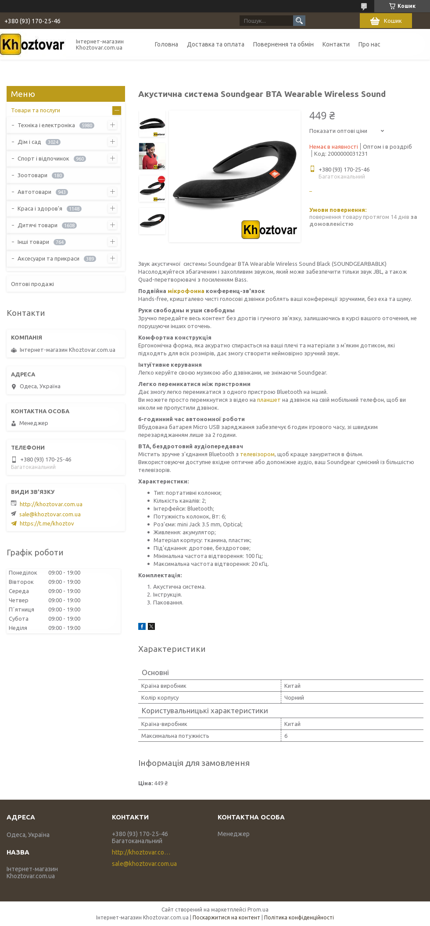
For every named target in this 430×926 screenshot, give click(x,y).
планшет (269, 400)
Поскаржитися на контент (226, 917)
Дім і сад (29, 142)
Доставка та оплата (215, 44)
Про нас (369, 44)
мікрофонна (186, 291)
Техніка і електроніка (46, 125)
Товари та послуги (35, 110)
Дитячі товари (37, 225)
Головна (166, 44)
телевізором (257, 454)
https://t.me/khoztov (47, 523)
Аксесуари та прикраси (48, 258)
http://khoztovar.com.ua (51, 504)
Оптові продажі (32, 284)
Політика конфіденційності (299, 917)
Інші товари (33, 242)
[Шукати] (299, 20)
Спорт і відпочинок (43, 158)
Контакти (336, 44)
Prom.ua (258, 909)
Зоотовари (32, 175)
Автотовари (34, 192)
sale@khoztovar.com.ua (50, 514)
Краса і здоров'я (40, 208)
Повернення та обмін (283, 44)
